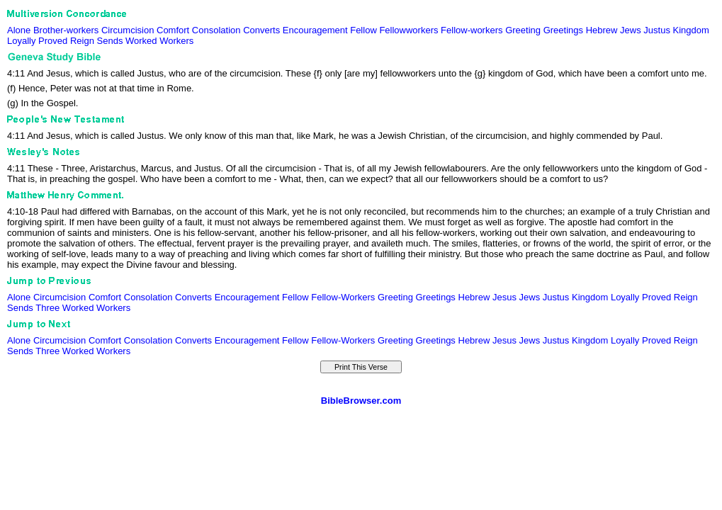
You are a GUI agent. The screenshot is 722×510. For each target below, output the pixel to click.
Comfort (173, 30)
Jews (630, 30)
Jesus (504, 297)
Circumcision (127, 30)
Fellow (363, 30)
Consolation (216, 30)
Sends (110, 40)
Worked (141, 40)
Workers (176, 40)
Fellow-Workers (343, 297)
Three (47, 307)
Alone (18, 30)
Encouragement (315, 30)
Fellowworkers (408, 30)
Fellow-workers (471, 30)
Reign (82, 40)
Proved (52, 40)
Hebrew (602, 30)
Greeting (523, 30)
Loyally (21, 40)
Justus (656, 30)
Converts (261, 30)
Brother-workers (65, 30)
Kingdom (691, 30)
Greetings (563, 30)
